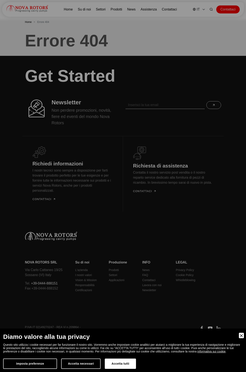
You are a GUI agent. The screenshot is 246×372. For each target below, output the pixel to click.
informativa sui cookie (211, 351)
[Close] (241, 335)
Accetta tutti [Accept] (120, 363)
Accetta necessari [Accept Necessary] (81, 363)
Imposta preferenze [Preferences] (30, 363)
